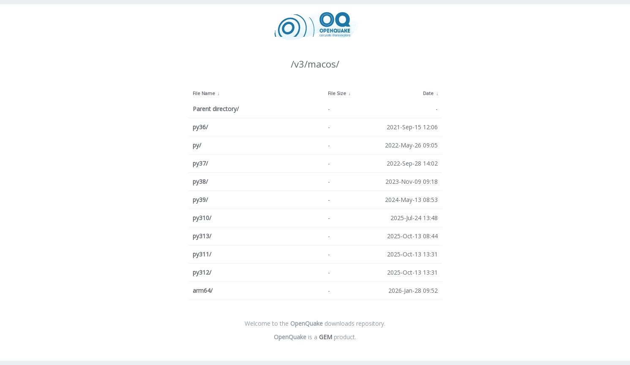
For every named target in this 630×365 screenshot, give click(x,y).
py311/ (202, 254)
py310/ (202, 218)
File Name (204, 93)
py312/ (202, 272)
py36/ (200, 127)
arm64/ (203, 290)
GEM (325, 337)
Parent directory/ (216, 109)
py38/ (200, 181)
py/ (197, 145)
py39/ (200, 200)
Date (428, 93)
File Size (337, 93)
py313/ (202, 236)
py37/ (200, 163)
